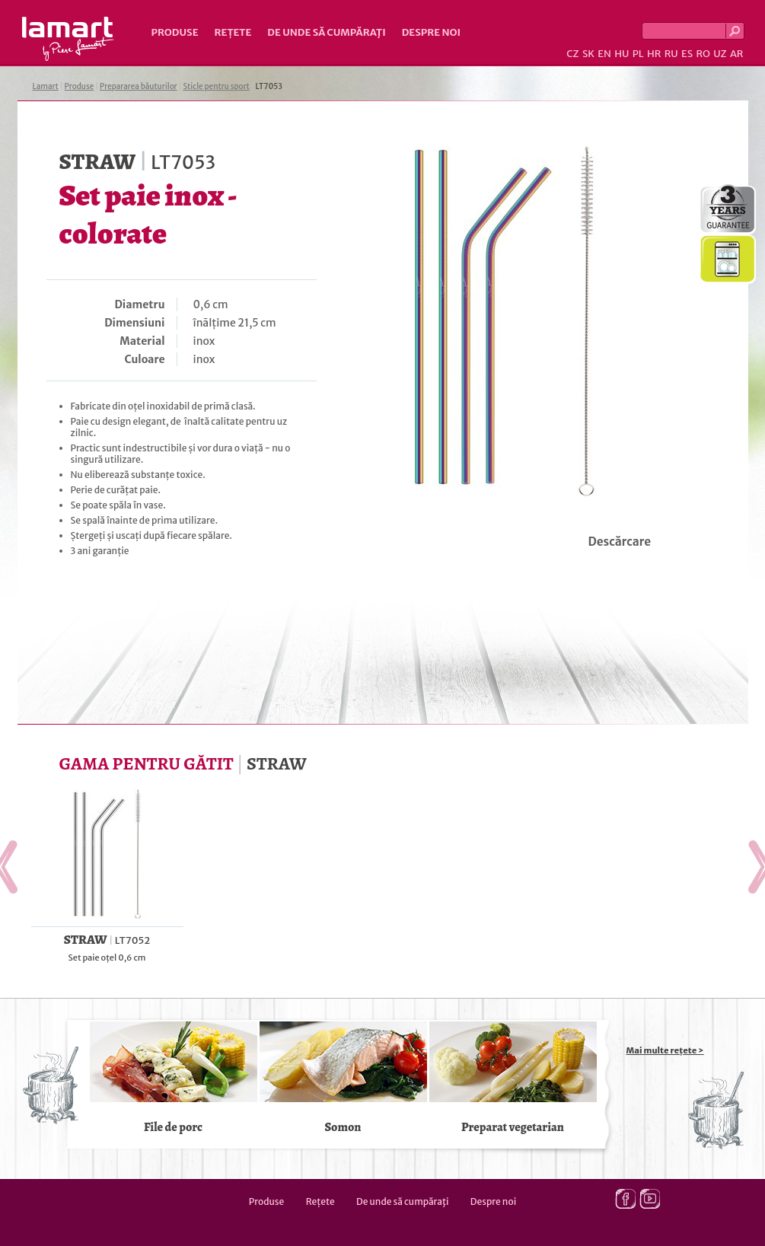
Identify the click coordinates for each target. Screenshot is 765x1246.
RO (702, 53)
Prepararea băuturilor (138, 86)
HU (621, 53)
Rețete (233, 32)
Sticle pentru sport (216, 86)
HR (654, 53)
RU (671, 53)
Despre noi (431, 32)
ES (687, 53)
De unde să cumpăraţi (326, 32)
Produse (175, 32)
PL (638, 53)
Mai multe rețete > (665, 1050)
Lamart (68, 38)
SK (588, 53)
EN (604, 53)
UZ (719, 53)
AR (737, 53)
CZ (572, 53)
